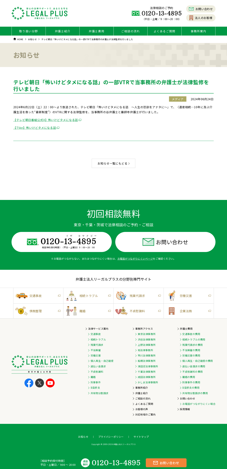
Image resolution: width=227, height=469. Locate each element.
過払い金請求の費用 (193, 366)
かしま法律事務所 (148, 382)
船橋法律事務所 (147, 361)
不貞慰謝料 (137, 311)
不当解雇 (96, 350)
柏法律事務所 (145, 350)
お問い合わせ (201, 9)
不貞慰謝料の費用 (192, 371)
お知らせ (83, 436)
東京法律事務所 (147, 334)
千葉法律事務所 (147, 371)
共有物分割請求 (99, 393)
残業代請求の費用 (192, 345)
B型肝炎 (95, 387)
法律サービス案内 (98, 328)
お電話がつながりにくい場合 (198, 404)
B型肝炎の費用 (190, 387)
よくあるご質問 (164, 31)
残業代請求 (137, 296)
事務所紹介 (141, 387)
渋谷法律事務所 (147, 339)
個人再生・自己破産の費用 (197, 361)
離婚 (87, 311)
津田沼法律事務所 (148, 366)
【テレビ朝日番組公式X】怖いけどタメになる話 (45, 120)
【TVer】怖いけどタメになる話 (34, 127)
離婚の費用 (188, 377)
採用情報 (185, 409)
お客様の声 (141, 409)
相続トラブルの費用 (193, 339)
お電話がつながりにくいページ (135, 258)
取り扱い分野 (28, 31)
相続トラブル (87, 296)
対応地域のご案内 (145, 414)
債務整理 (37, 311)
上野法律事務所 (147, 345)
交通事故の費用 (191, 334)
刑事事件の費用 (191, 382)
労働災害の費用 (191, 355)
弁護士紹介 (62, 31)
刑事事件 (96, 382)
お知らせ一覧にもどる (113, 163)
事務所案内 (198, 31)
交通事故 (37, 295)
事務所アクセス (144, 328)
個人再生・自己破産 (102, 361)
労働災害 (187, 296)
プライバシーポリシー (111, 436)
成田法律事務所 (147, 377)
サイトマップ (141, 436)
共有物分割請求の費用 (195, 393)
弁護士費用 (96, 31)
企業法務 (187, 311)
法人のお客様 (200, 17)
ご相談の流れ (130, 31)
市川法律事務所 (147, 355)
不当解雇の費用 (191, 350)
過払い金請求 (98, 366)
